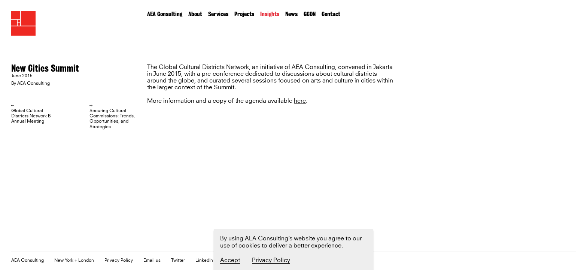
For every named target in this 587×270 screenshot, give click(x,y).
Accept (230, 260)
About (195, 14)
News (291, 14)
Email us (152, 261)
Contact (331, 14)
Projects (244, 14)
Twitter (178, 261)
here (300, 101)
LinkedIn (204, 261)
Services (218, 14)
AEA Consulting (164, 14)
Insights (269, 14)
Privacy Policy (118, 261)
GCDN (310, 14)
